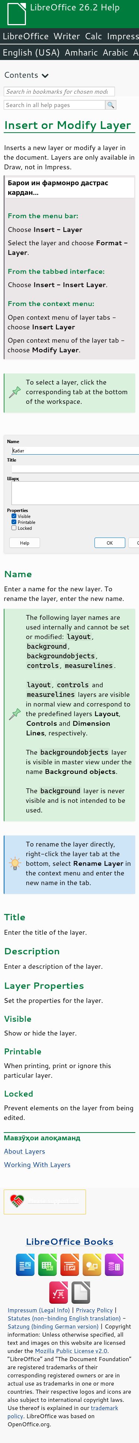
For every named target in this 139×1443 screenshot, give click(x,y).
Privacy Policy (94, 1310)
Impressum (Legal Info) (38, 1310)
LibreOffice (25, 36)
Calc (93, 36)
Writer (66, 36)
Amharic (81, 52)
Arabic (115, 52)
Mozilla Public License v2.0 (71, 1351)
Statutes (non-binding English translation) (64, 1318)
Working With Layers (37, 1164)
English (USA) (31, 52)
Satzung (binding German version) (53, 1326)
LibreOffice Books (70, 1241)
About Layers (24, 1151)
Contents (21, 74)
